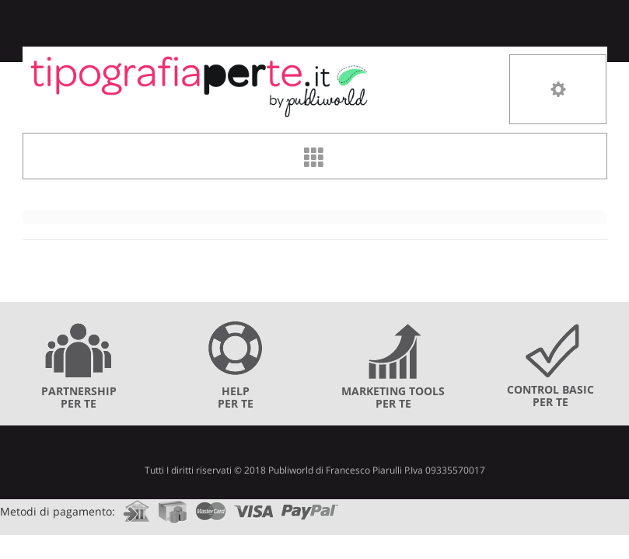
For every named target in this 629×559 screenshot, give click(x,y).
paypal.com (310, 506)
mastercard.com (210, 506)
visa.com (254, 506)
